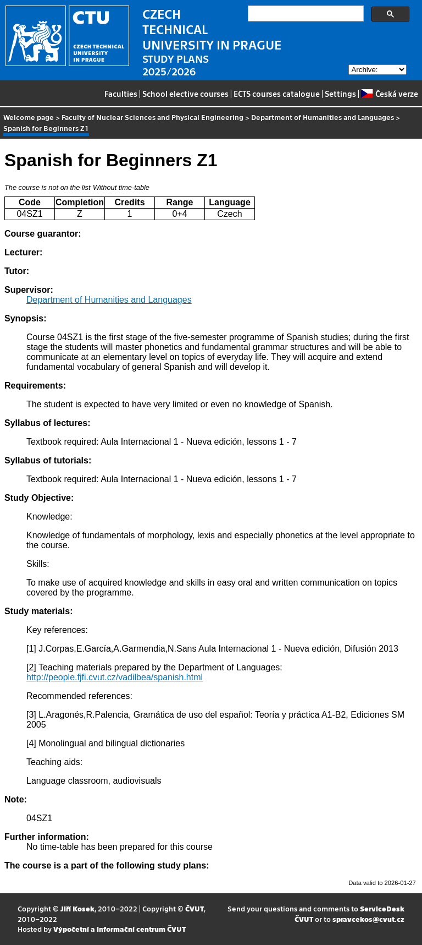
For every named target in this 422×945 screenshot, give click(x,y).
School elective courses (185, 94)
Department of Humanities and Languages (322, 117)
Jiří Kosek (77, 908)
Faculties (120, 94)
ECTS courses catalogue (277, 94)
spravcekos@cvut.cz (368, 919)
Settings (340, 94)
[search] (304, 14)
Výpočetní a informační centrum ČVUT (119, 929)
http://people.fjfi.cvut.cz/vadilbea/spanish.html (114, 677)
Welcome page (28, 117)
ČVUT (194, 908)
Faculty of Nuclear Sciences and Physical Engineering (152, 117)
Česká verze (389, 94)
